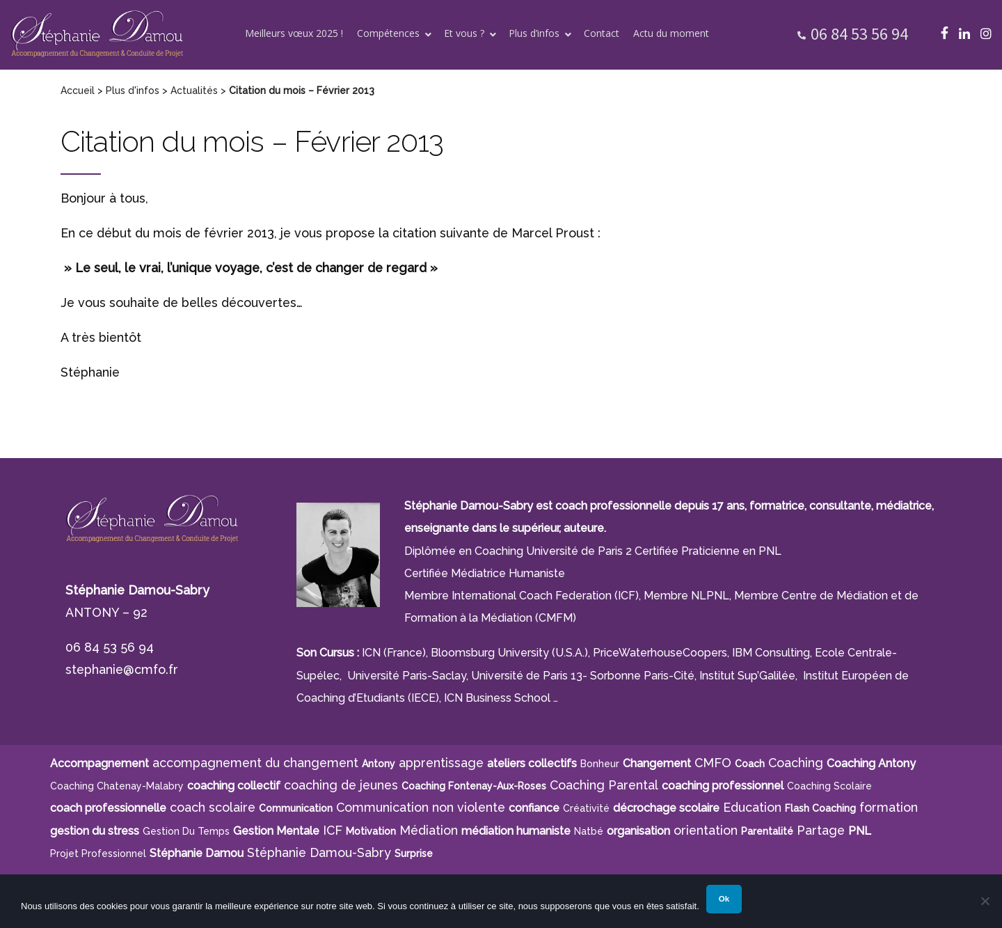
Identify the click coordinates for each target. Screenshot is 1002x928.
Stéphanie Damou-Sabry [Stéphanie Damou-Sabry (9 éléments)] (319, 852)
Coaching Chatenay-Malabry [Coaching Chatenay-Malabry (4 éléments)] (117, 786)
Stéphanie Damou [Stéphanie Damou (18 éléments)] (197, 853)
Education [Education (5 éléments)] (752, 807)
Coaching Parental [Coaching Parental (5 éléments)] (604, 785)
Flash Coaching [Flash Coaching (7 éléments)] (820, 808)
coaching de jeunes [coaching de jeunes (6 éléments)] (341, 785)
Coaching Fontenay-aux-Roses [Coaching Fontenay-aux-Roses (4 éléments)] (473, 786)
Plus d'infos (132, 90)
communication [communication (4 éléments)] (296, 808)
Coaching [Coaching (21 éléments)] (795, 762)
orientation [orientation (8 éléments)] (706, 830)
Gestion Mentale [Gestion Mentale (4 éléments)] (276, 830)
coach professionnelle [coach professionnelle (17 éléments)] (108, 808)
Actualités (194, 90)
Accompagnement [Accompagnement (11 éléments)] (99, 763)
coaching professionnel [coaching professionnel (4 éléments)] (723, 785)
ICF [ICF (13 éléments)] (332, 830)
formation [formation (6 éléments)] (888, 807)
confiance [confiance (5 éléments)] (534, 808)
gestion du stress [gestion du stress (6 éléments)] (94, 830)
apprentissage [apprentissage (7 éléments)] (441, 762)
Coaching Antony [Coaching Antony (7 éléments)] (871, 763)
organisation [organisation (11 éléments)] (638, 830)
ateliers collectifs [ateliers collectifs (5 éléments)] (532, 763)
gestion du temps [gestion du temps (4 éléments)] (186, 831)
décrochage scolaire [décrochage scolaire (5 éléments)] (666, 808)
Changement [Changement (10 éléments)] (657, 763)
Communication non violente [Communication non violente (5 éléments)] (420, 807)
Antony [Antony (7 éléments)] (378, 763)
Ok (724, 899)
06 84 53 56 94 (859, 34)
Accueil (78, 90)
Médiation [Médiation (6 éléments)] (428, 830)
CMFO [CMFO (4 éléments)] (712, 762)
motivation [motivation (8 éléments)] (371, 831)
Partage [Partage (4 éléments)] (821, 830)
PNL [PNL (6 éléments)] (859, 830)
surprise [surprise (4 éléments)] (414, 853)
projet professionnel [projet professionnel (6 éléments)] (98, 853)
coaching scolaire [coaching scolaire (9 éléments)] (829, 786)
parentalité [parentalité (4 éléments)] (767, 831)
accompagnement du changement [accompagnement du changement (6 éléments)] (255, 762)
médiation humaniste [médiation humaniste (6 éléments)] (516, 830)
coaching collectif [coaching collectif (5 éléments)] (233, 785)
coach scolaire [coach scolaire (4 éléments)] (212, 807)
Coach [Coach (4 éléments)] (750, 763)
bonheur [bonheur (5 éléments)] (599, 763)
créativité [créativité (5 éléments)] (586, 808)
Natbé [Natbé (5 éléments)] (588, 831)
